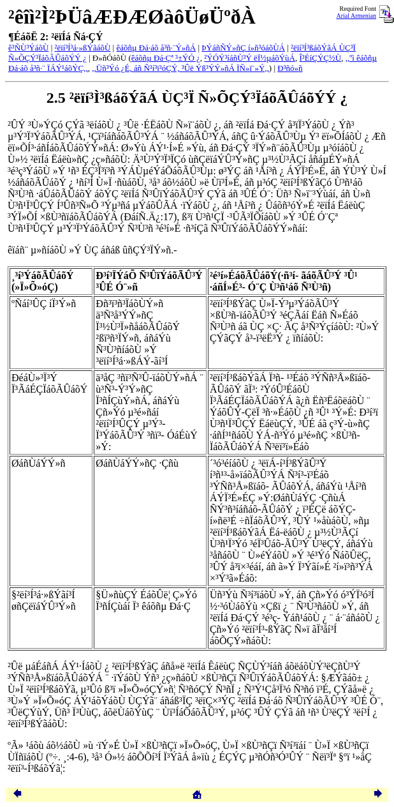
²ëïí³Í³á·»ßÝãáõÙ (83, 47)
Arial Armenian (356, 15)
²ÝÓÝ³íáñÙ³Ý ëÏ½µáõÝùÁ (249, 58)
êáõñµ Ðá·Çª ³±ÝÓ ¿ (165, 58)
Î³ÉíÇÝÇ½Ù (321, 58)
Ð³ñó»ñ (289, 68)
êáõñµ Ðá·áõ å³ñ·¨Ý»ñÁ (156, 47)
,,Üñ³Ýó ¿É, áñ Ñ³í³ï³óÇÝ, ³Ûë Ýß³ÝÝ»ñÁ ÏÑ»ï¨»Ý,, (180, 68)
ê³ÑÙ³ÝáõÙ (28, 47)
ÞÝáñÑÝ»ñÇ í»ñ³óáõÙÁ (243, 47)
